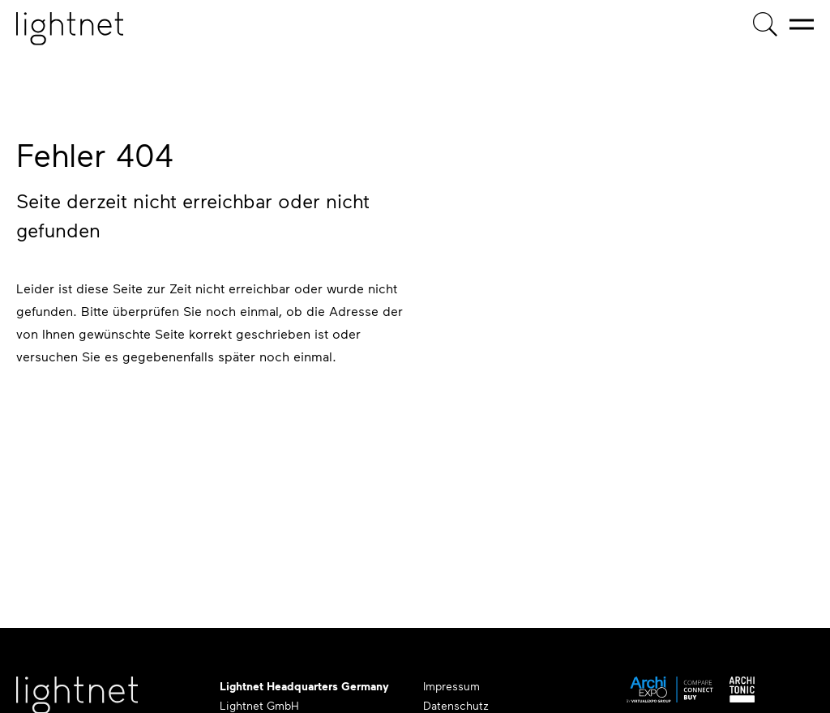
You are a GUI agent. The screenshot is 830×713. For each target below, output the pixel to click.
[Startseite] (69, 28)
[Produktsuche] (765, 24)
